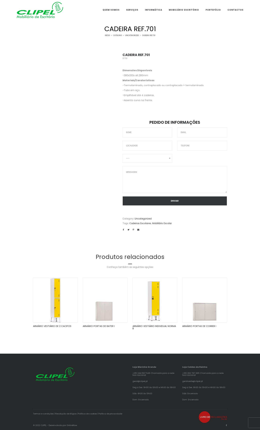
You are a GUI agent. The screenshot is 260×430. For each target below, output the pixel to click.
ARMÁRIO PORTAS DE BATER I (99, 326)
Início (107, 35)
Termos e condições (43, 413)
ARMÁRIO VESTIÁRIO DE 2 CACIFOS (52, 326)
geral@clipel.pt (140, 381)
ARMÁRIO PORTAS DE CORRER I (199, 326)
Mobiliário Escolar (162, 223)
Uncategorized (132, 35)
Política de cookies (87, 413)
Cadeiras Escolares (140, 223)
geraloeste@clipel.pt (192, 381)
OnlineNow (71, 425)
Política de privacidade (110, 413)
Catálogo (117, 35)
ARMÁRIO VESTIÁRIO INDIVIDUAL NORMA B (154, 327)
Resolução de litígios (66, 413)
